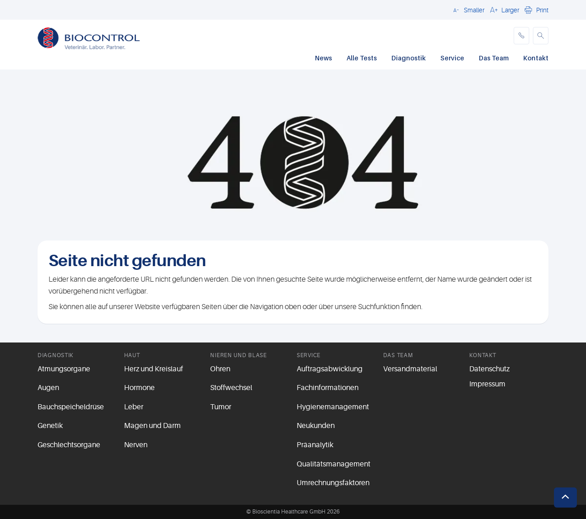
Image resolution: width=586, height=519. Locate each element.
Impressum (487, 384)
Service (452, 58)
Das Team (494, 58)
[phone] (521, 35)
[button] (467, 10)
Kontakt (535, 58)
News (323, 58)
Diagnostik (408, 58)
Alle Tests (362, 58)
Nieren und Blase (238, 355)
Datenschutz (489, 369)
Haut (132, 355)
